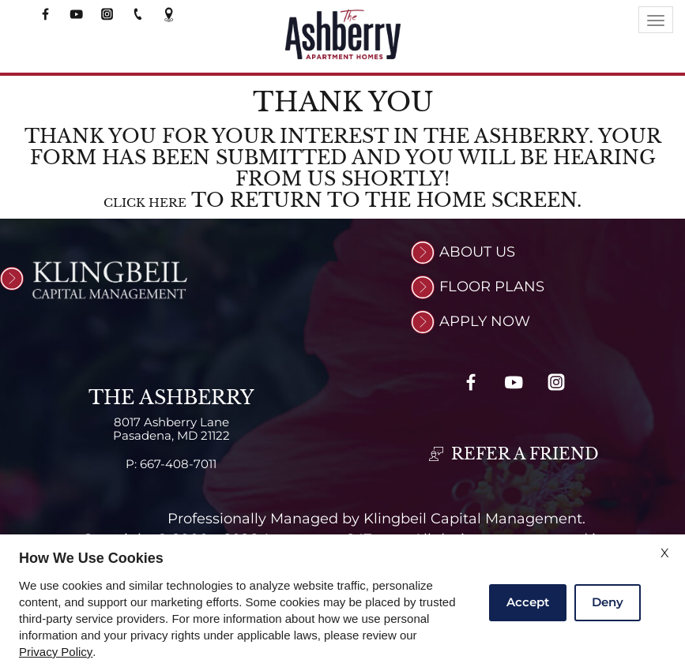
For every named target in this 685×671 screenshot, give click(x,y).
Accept (527, 601)
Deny (607, 601)
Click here (145, 203)
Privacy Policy (55, 652)
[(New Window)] (14, 278)
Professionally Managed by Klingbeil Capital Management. (376, 520)
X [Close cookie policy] (665, 552)
